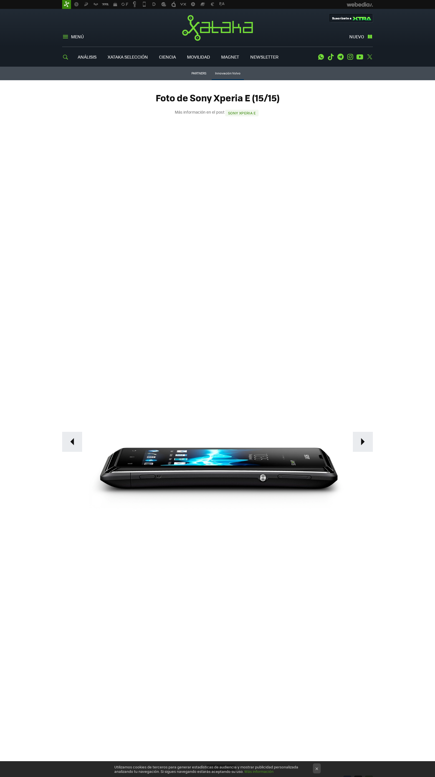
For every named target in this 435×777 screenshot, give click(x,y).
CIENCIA (167, 57)
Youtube (359, 57)
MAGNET (230, 57)
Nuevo (356, 36)
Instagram (350, 57)
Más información (259, 771)
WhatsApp (321, 57)
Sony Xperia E (242, 113)
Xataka (217, 28)
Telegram (340, 57)
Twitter (369, 57)
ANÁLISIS (87, 57)
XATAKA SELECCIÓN (128, 57)
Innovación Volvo (228, 73)
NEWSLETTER (264, 57)
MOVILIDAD (198, 57)
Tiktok (330, 57)
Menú (77, 36)
